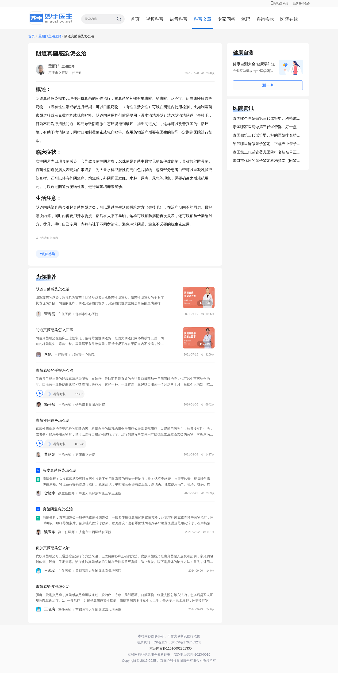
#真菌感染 (47, 254)
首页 (135, 19)
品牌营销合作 (301, 3)
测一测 (267, 85)
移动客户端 (279, 3)
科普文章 (202, 19)
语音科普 (179, 19)
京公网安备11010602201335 (171, 648)
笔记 (245, 19)
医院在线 (289, 19)
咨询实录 (265, 19)
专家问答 (226, 19)
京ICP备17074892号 (186, 642)
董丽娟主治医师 (49, 36)
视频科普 (155, 19)
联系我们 (143, 642)
